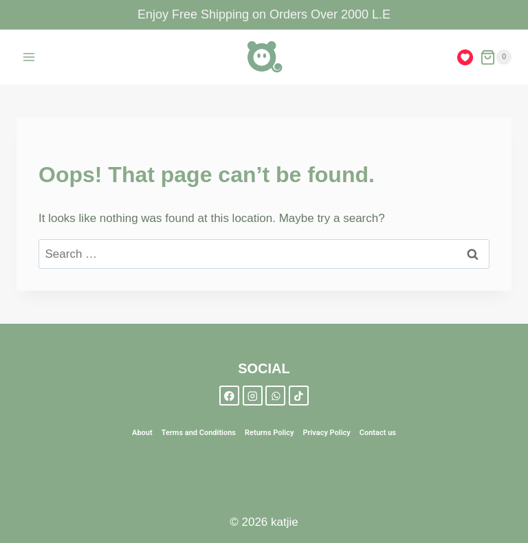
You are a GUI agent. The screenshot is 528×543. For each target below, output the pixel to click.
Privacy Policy (326, 432)
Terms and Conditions (199, 432)
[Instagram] (253, 396)
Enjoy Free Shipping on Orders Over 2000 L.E (264, 14)
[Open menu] (29, 57)
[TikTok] (299, 396)
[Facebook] (229, 396)
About (142, 432)
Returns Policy (269, 432)
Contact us (378, 432)
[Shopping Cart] (496, 57)
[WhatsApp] (275, 396)
